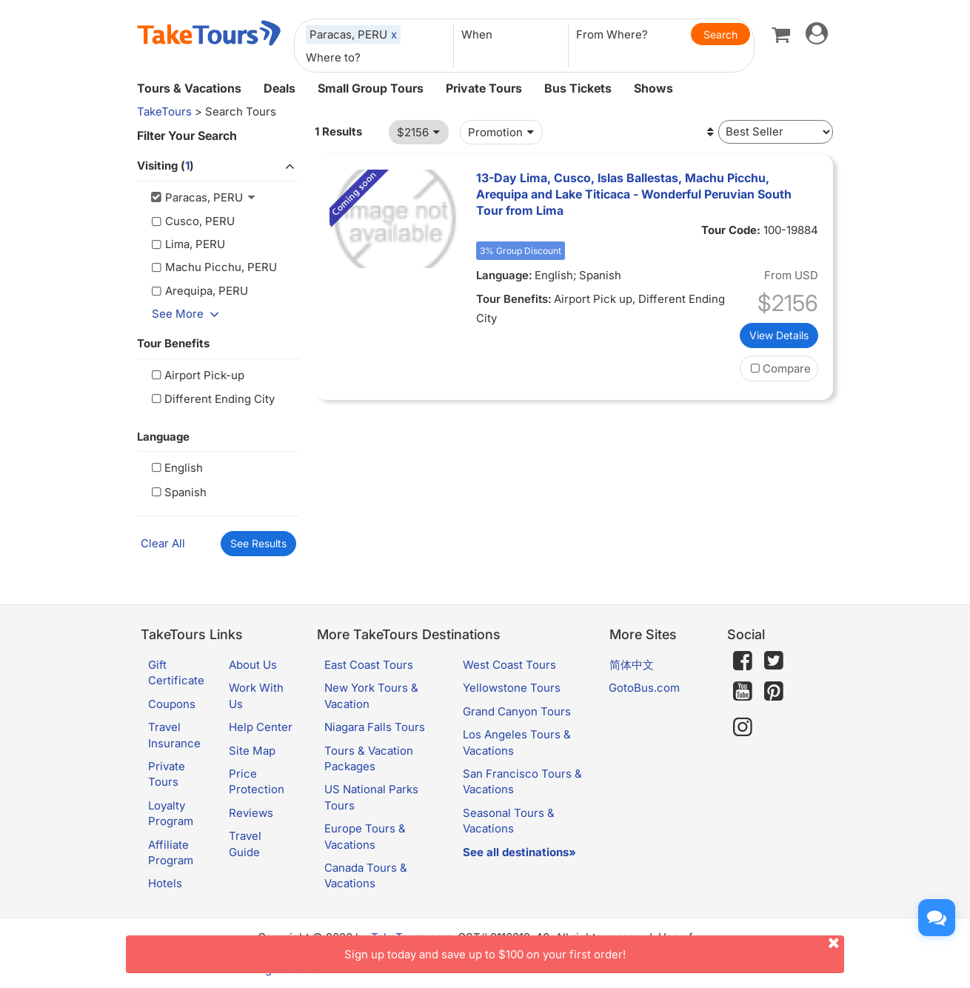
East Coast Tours (368, 665)
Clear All (163, 543)
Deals (279, 88)
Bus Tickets (578, 88)
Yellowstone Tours (512, 688)
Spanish (177, 492)
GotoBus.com (644, 688)
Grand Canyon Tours (517, 711)
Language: (504, 275)
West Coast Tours (509, 665)
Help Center (260, 727)
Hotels (165, 883)
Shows (653, 88)
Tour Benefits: (514, 299)
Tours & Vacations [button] (189, 88)
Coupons (171, 704)
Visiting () (218, 166)
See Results (258, 543)
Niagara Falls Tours (374, 727)
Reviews (251, 813)
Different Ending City (211, 399)
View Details (779, 335)
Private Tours (484, 88)
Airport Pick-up (196, 375)
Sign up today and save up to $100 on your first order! (594, 948)
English (175, 468)
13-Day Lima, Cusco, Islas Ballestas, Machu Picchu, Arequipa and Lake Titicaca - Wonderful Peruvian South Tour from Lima (634, 194)
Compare (779, 368)
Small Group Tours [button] (371, 88)
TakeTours (164, 111)
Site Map (252, 751)
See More (188, 314)
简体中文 (631, 665)
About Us (253, 665)
